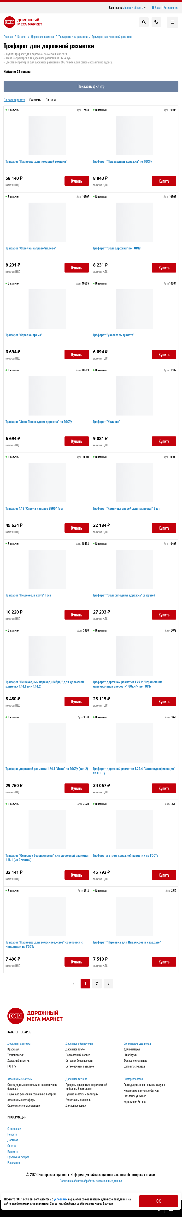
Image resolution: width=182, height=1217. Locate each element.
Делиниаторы (132, 1049)
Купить (74, 183)
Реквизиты (13, 1163)
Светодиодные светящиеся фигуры (144, 1085)
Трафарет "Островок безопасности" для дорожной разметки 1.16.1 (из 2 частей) (42, 859)
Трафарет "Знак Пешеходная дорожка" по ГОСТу (40, 423)
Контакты (12, 1151)
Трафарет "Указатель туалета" (115, 336)
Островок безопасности (79, 1060)
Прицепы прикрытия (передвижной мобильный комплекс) (86, 1086)
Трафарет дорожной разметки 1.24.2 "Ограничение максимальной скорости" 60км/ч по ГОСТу (129, 685)
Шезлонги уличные (135, 1096)
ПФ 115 (11, 1066)
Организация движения (137, 1043)
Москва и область (134, 8)
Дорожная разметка (18, 1043)
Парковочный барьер (77, 1055)
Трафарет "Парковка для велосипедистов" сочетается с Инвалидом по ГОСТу (46, 946)
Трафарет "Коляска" (108, 423)
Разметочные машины (78, 1100)
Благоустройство (133, 1079)
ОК (158, 1201)
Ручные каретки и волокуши (81, 1094)
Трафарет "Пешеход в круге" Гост (30, 596)
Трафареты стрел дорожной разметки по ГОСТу (127, 857)
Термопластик (15, 1055)
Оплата (11, 1146)
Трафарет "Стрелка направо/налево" (32, 249)
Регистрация (171, 8)
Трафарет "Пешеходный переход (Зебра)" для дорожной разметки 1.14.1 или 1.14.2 (46, 685)
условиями (61, 1198)
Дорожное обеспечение (79, 1043)
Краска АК (13, 1049)
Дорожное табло (75, 1049)
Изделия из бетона (135, 1102)
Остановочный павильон (79, 1066)
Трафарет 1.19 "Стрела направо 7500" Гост (36, 510)
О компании (14, 1129)
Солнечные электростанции (23, 1105)
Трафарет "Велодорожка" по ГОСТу (119, 249)
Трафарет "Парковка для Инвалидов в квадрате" (129, 943)
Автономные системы (19, 1079)
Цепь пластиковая (134, 1066)
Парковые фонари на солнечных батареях (31, 1094)
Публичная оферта (18, 1157)
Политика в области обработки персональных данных (91, 1181)
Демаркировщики (75, 1105)
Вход (156, 8)
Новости (12, 1134)
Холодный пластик (18, 1060)
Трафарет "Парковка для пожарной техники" (38, 163)
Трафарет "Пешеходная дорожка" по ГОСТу (124, 163)
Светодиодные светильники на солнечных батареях (32, 1086)
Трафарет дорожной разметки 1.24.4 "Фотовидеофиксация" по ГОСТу (120, 772)
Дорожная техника (76, 1079)
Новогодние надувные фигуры (141, 1091)
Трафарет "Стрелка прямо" (25, 336)
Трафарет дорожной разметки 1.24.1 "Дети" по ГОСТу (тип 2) (46, 772)
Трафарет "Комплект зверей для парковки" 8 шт (128, 510)
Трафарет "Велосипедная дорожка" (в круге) (126, 596)
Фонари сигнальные (135, 1060)
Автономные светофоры (21, 1100)
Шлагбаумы (130, 1055)
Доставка (12, 1140)
